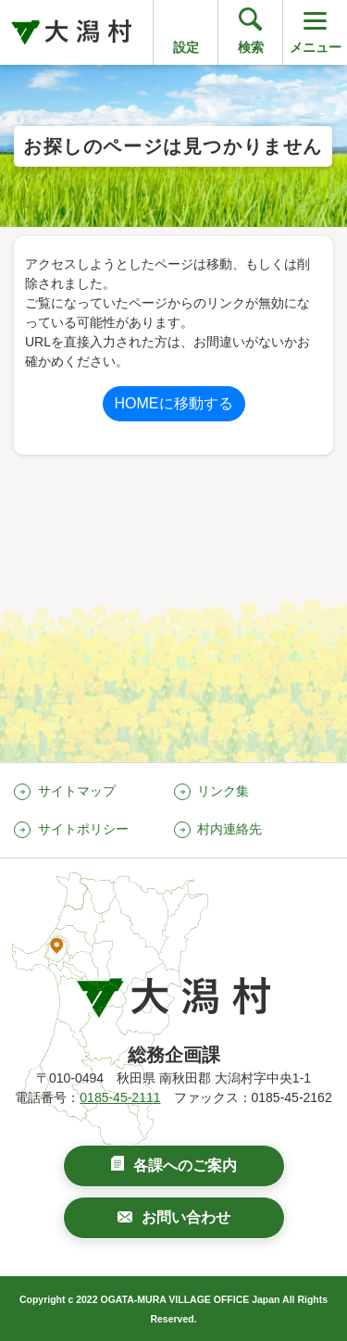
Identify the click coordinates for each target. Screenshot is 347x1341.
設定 (186, 47)
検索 (251, 47)
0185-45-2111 (120, 1097)
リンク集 (223, 790)
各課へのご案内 (185, 1165)
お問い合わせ (186, 1217)
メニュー (315, 31)
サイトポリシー (83, 828)
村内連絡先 (229, 828)
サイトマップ (77, 790)
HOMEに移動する (174, 403)
